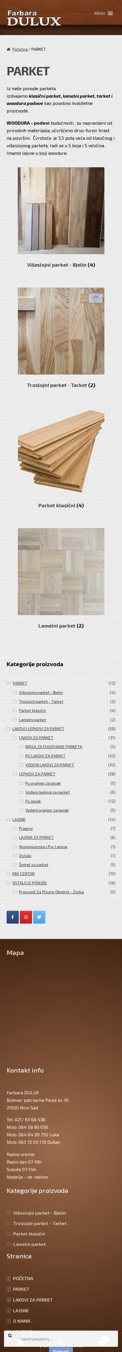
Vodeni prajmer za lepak (47, 810)
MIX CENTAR (23, 873)
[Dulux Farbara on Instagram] (26, 917)
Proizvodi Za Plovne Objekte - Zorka (51, 891)
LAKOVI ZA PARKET (36, 737)
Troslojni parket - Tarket (41, 701)
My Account (20, 1342)
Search (61, 1342)
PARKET (20, 683)
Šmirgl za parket (33, 864)
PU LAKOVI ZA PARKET (45, 755)
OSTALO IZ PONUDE (29, 882)
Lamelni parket (32, 719)
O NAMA (21, 1321)
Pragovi (26, 828)
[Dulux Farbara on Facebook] (13, 917)
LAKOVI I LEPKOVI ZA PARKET (38, 728)
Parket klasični (32, 710)
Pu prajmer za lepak (43, 783)
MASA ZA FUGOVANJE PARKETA (53, 746)
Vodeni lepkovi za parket (47, 792)
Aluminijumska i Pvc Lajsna (43, 846)
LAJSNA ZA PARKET (36, 837)
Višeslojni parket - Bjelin (41, 692)
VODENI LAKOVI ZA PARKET (49, 764)
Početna (20, 49)
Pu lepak (33, 801)
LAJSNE (19, 819)
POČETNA (23, 1278)
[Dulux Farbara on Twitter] (39, 917)
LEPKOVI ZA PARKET (37, 773)
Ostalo (25, 855)
